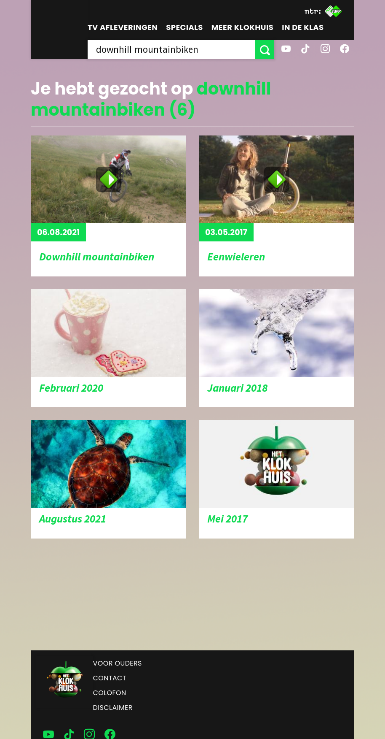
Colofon (109, 693)
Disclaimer (113, 707)
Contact (109, 678)
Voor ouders (117, 663)
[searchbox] (171, 49)
